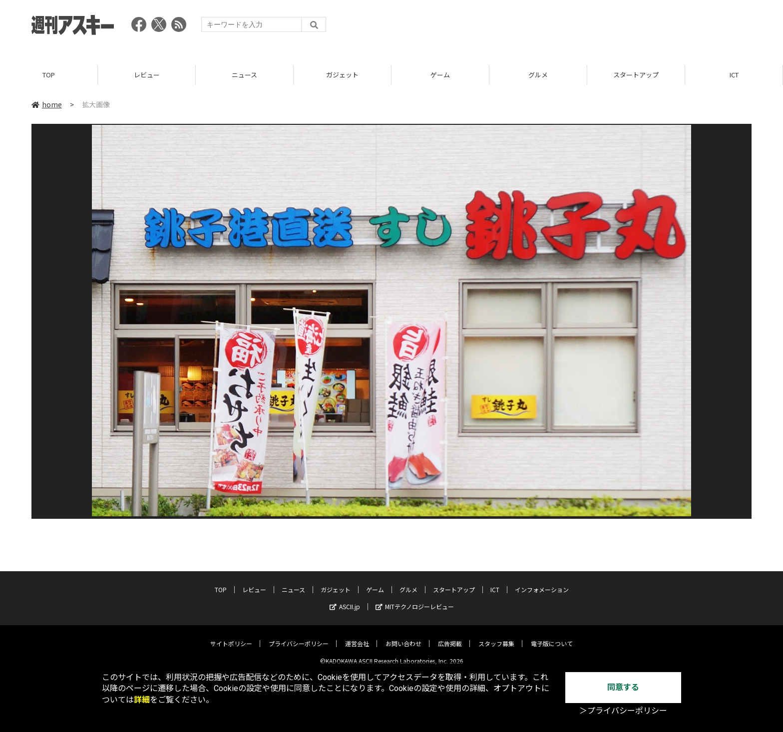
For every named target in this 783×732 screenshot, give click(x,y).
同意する (623, 687)
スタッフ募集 (496, 636)
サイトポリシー (231, 636)
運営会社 (357, 636)
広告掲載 (450, 636)
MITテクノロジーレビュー (415, 599)
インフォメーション (542, 582)
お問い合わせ (403, 636)
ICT (734, 74)
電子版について (552, 636)
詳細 (142, 700)
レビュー (147, 74)
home (46, 104)
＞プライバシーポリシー (623, 711)
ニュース (244, 74)
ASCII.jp (345, 599)
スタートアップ (636, 74)
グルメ (538, 74)
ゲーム (440, 74)
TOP (48, 74)
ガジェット (342, 74)
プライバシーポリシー (299, 636)
